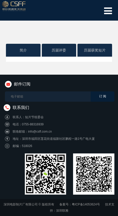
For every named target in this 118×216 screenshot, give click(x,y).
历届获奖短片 (95, 50)
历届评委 (59, 50)
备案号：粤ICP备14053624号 (79, 204)
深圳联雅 (62, 210)
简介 (23, 50)
